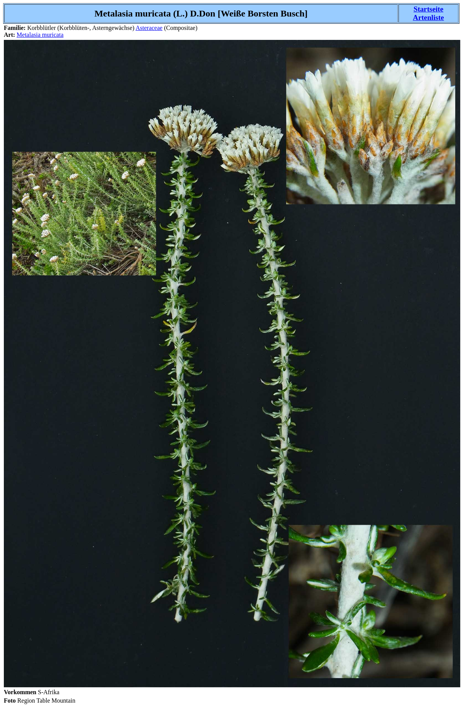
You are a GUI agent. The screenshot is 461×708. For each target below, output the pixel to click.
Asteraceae (148, 28)
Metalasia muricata (39, 34)
